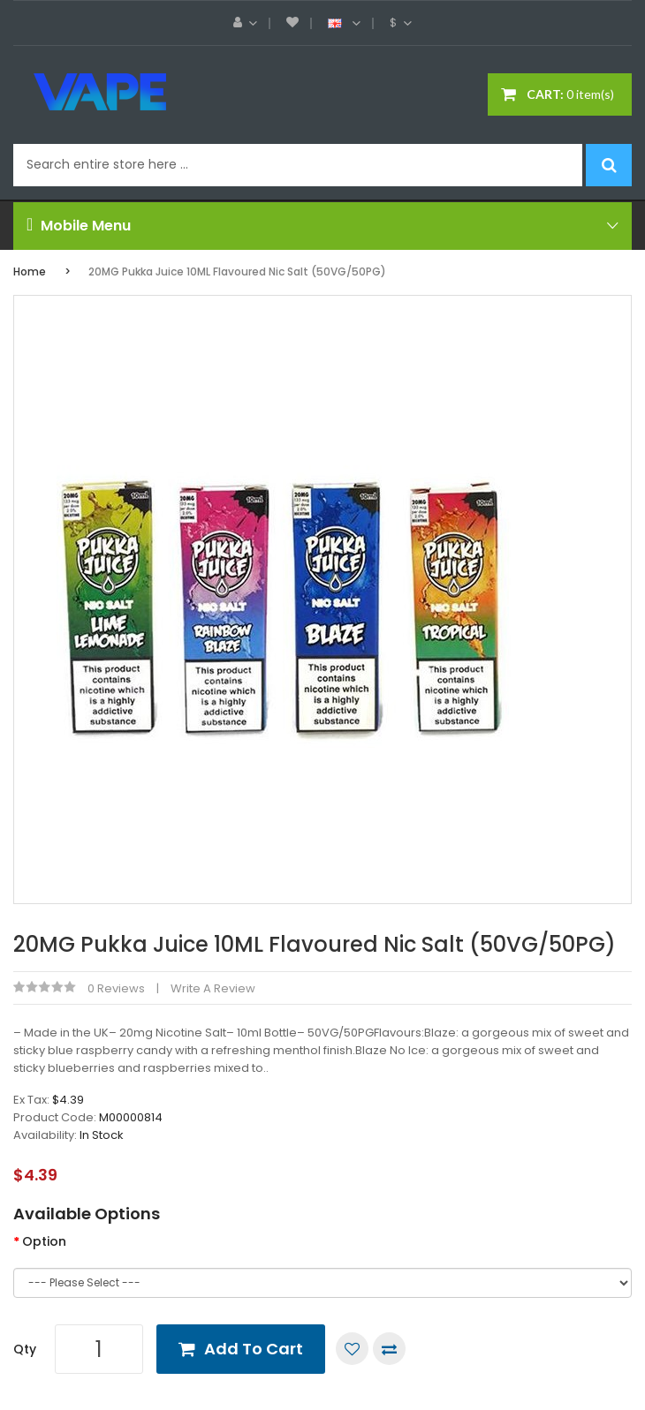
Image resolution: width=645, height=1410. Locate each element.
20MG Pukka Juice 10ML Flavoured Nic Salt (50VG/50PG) (237, 271)
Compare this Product (389, 1348)
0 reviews (116, 988)
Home (29, 271)
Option (44, 1241)
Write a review (213, 988)
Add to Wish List (352, 1348)
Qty (24, 1349)
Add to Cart (253, 1349)
